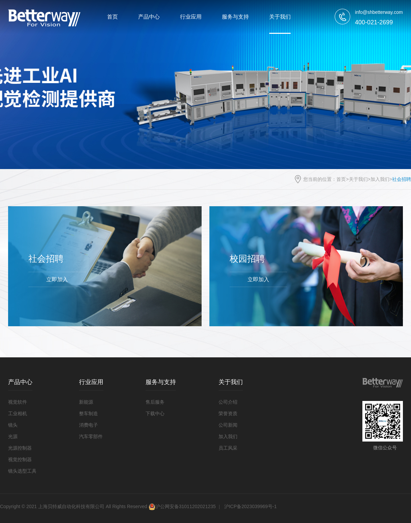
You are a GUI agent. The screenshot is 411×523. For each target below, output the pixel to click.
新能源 (86, 402)
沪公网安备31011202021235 (182, 506)
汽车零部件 (91, 436)
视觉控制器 (20, 459)
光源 (13, 436)
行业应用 (191, 17)
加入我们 (379, 179)
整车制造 (88, 413)
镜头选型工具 (22, 471)
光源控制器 (20, 448)
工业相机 (17, 413)
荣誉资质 (228, 413)
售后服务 (155, 402)
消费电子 (88, 425)
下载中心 (155, 413)
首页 (112, 17)
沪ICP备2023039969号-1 (250, 506)
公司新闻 (228, 425)
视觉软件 (17, 402)
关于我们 (280, 17)
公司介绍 (228, 402)
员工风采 (228, 448)
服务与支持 (235, 17)
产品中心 (149, 17)
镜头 (13, 425)
